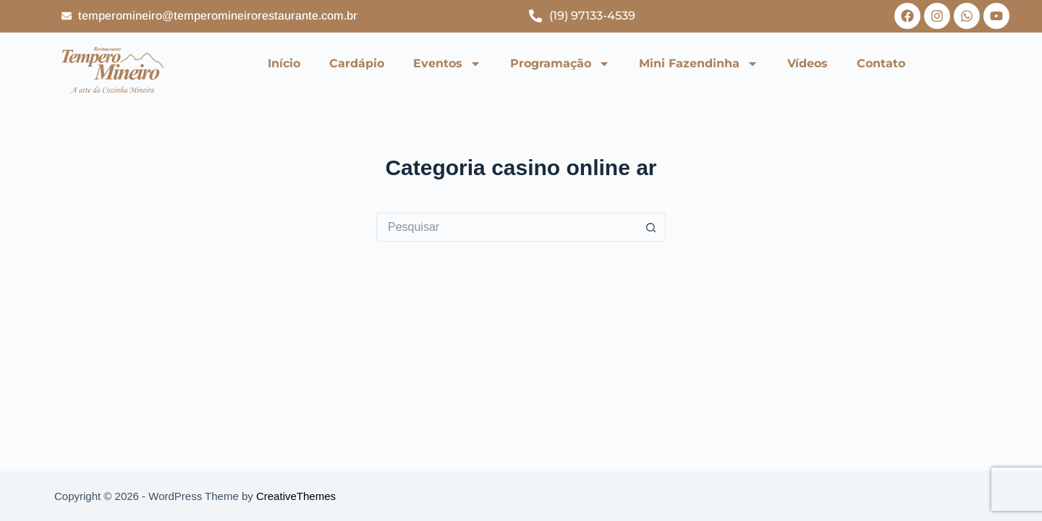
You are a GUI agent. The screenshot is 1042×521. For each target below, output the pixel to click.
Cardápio (356, 63)
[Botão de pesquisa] (651, 227)
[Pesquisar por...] (506, 227)
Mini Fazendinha (698, 64)
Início (284, 63)
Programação (560, 64)
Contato (881, 63)
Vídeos (807, 63)
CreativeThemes (296, 496)
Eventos (447, 64)
